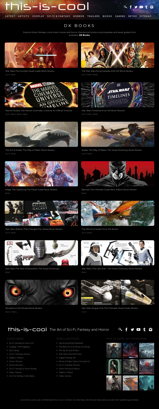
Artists (23, 16)
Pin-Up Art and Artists (69, 350)
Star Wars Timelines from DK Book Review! (103, 110)
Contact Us (70, 400)
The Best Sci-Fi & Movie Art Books (74, 347)
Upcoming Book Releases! (71, 343)
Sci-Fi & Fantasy (58, 16)
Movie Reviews (16, 365)
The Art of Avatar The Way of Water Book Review (30, 150)
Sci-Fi (7, 75)
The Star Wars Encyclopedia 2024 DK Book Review (107, 71)
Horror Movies (15, 361)
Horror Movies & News (69, 369)
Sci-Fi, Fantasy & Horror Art (21, 343)
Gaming (120, 16)
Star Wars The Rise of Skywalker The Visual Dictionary (32, 268)
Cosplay (38, 16)
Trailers (93, 16)
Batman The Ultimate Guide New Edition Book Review (109, 189)
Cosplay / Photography (19, 347)
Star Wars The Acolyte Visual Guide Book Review (30, 71)
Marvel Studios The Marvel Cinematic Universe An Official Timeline (38, 110)
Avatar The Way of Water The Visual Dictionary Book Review (112, 150)
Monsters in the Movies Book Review (23, 308)
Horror (78, 16)
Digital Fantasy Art (67, 358)
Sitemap (145, 16)
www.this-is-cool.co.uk (30, 400)
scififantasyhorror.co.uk (52, 400)
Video (24, 114)
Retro (132, 16)
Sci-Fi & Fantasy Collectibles (21, 376)
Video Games (15, 372)
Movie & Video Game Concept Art (74, 361)
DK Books (84, 35)
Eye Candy (14, 350)
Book (13, 75)
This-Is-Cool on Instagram (126, 338)
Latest (10, 16)
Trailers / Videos (16, 358)
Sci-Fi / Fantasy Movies (19, 354)
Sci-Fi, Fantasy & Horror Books (23, 369)
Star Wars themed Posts (70, 354)
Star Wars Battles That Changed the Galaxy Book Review (34, 229)
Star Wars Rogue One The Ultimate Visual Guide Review (110, 308)
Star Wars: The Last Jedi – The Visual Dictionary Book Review (112, 268)
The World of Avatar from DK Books (100, 229)
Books (107, 16)
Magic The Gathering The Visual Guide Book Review (31, 189)
